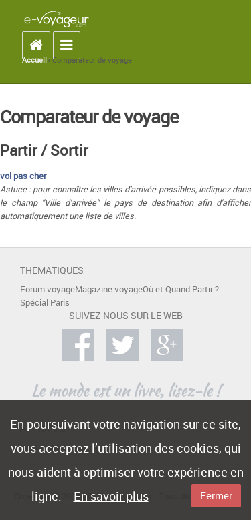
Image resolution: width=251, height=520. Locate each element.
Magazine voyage (109, 289)
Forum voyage (47, 289)
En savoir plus (111, 496)
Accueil (34, 60)
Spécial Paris (45, 302)
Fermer (216, 495)
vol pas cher (23, 176)
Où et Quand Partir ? (181, 289)
